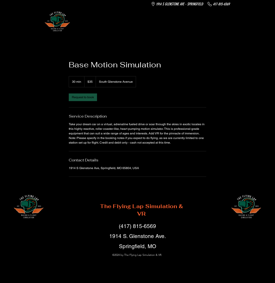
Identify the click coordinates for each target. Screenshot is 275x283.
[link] (83, 97)
